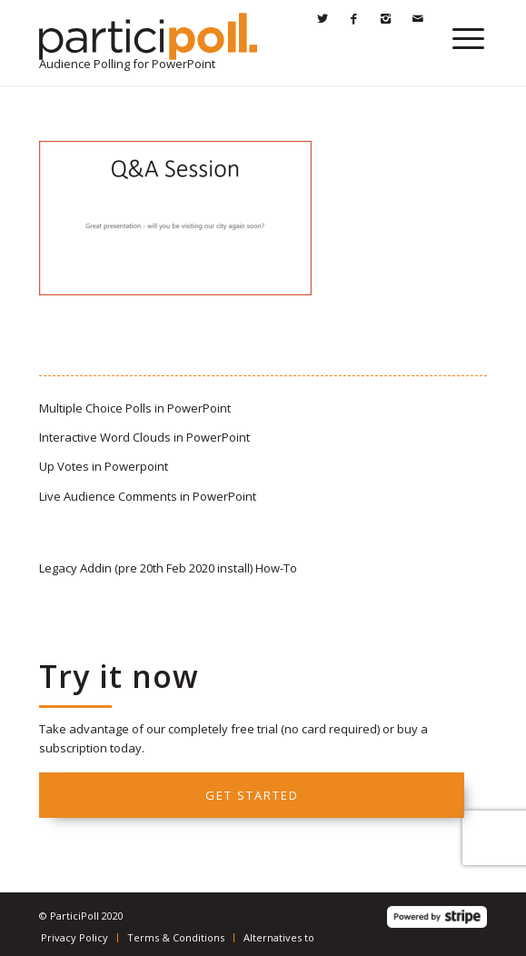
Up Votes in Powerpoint (103, 466)
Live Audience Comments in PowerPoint (147, 496)
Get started (252, 795)
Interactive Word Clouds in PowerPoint (144, 437)
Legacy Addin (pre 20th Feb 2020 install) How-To (168, 568)
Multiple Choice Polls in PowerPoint (135, 408)
